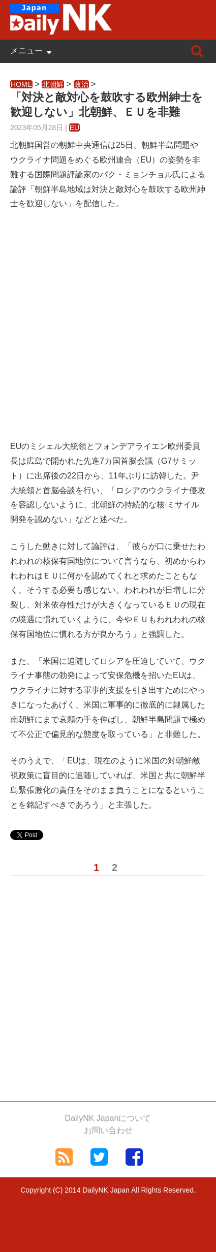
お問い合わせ (108, 1130)
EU (74, 127)
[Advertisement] (108, 331)
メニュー (26, 50)
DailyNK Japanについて (108, 1118)
